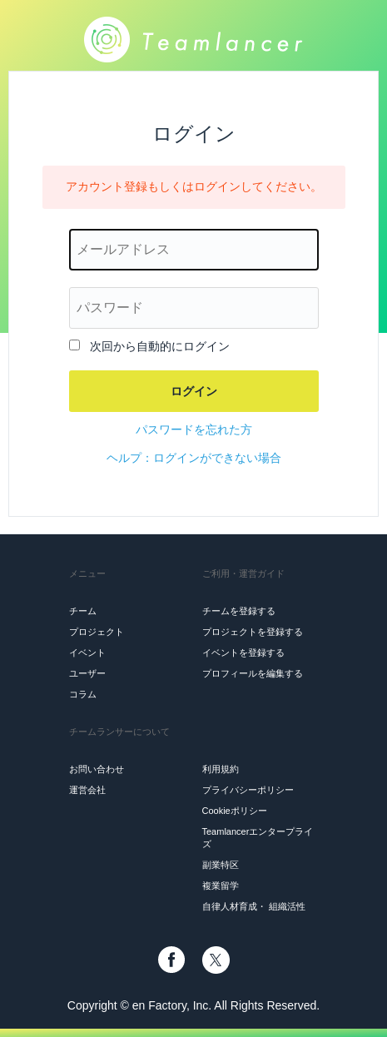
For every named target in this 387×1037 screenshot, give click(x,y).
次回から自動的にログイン (160, 346)
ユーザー (87, 673)
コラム (83, 694)
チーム (83, 611)
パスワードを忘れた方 (194, 429)
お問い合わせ (96, 769)
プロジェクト (96, 632)
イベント (87, 652)
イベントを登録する (243, 652)
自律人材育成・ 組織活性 (253, 906)
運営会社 (87, 790)
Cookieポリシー (234, 811)
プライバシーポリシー (248, 790)
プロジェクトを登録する (252, 632)
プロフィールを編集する (252, 673)
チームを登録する (238, 611)
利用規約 (220, 769)
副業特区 (220, 865)
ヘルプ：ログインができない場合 (194, 457)
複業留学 (220, 886)
